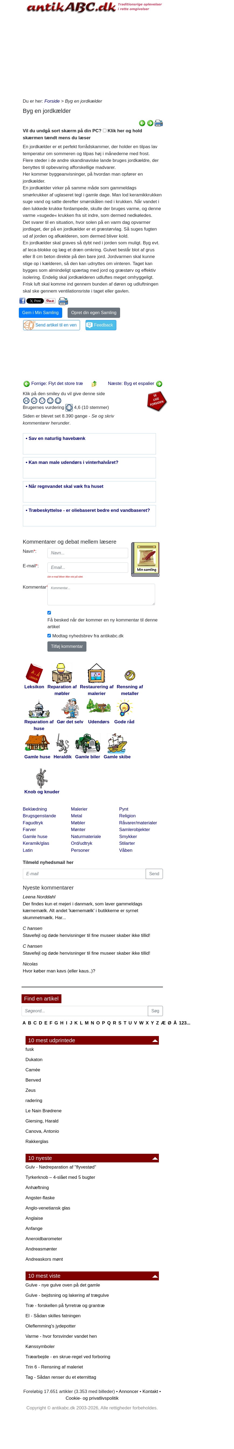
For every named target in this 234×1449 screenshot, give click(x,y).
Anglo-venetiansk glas (48, 1208)
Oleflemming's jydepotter (51, 1326)
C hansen (33, 928)
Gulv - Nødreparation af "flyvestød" (61, 1167)
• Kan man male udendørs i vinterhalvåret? (72, 462)
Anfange (34, 1228)
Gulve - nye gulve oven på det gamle (63, 1285)
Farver (29, 829)
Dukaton (34, 1059)
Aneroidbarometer (44, 1238)
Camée (33, 1069)
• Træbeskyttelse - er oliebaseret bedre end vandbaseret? (88, 510)
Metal (76, 815)
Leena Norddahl (39, 896)
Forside (52, 101)
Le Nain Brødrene (44, 1110)
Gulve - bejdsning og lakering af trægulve (67, 1295)
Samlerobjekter (134, 829)
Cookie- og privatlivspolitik (92, 1398)
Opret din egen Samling (93, 312)
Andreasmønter (41, 1249)
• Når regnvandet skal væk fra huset (64, 486)
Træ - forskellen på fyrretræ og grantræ (65, 1305)
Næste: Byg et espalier (135, 383)
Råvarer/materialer (138, 822)
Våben (125, 850)
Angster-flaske (40, 1197)
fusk (30, 1049)
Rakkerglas (37, 1141)
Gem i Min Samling (40, 312)
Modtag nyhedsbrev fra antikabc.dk (88, 635)
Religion (127, 815)
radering (34, 1100)
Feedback (103, 325)
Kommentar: (33, 587)
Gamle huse (35, 836)
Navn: (30, 551)
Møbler (78, 822)
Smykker (128, 836)
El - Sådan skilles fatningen (53, 1315)
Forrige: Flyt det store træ (53, 383)
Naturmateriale (86, 836)
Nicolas (30, 964)
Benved (33, 1080)
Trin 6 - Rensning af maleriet (54, 1367)
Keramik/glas (36, 843)
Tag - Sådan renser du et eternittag (61, 1377)
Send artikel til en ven (56, 325)
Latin (28, 850)
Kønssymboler (40, 1346)
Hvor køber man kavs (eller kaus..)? (59, 971)
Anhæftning (37, 1187)
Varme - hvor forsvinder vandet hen (61, 1336)
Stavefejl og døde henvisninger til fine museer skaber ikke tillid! (86, 935)
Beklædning (35, 809)
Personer (80, 850)
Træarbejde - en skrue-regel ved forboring (68, 1356)
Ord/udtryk (81, 843)
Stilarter (127, 843)
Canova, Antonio (42, 1131)
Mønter (78, 829)
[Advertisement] (93, 54)
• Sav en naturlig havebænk (55, 438)
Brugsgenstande (39, 815)
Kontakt (150, 1391)
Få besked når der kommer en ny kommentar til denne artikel (102, 623)
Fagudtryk (33, 822)
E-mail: (31, 565)
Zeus (31, 1090)
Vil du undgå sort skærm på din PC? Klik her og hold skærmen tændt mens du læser (82, 134)
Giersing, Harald (42, 1121)
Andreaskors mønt (44, 1259)
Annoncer (128, 1391)
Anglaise (34, 1218)
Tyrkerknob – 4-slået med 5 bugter (60, 1177)
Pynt (123, 809)
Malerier (79, 809)
